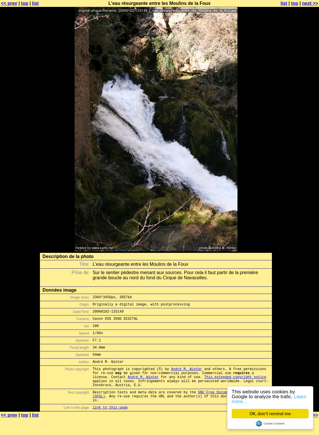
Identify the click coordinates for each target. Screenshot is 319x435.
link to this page (109, 423)
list (35, 3)
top (24, 3)
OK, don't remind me (270, 414)
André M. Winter (186, 378)
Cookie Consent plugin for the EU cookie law (270, 423)
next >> (310, 3)
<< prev (9, 3)
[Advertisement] (296, 142)
